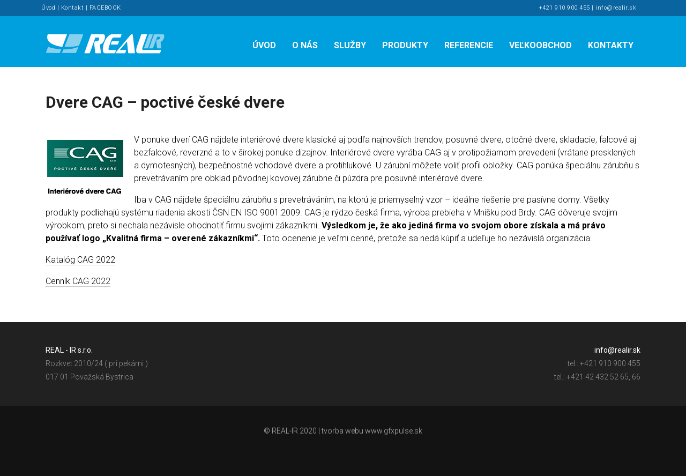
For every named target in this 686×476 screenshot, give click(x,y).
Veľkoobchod (540, 45)
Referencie (468, 45)
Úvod (48, 7)
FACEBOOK (105, 7)
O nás (305, 45)
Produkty (405, 45)
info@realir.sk (615, 7)
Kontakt (72, 7)
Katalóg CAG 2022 (80, 260)
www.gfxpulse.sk (393, 432)
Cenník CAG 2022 (78, 281)
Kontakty (610, 45)
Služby (350, 45)
